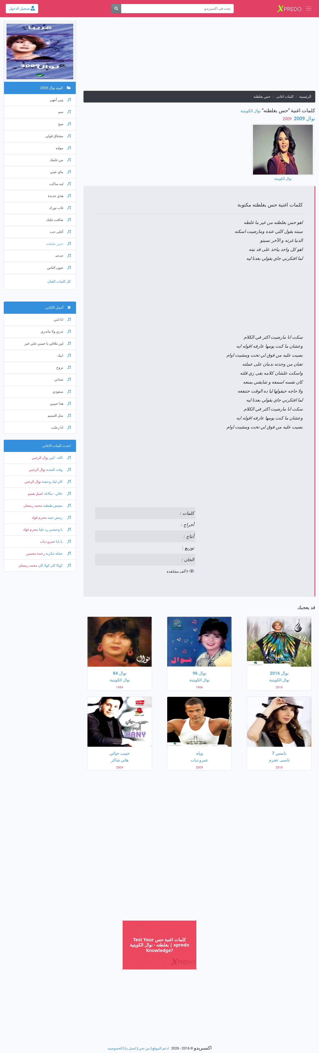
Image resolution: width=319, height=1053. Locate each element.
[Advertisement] (199, 56)
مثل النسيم (59, 416)
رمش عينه (59, 518)
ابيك (64, 355)
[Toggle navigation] (308, 8)
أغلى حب (60, 232)
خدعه (63, 256)
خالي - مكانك (57, 494)
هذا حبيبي (60, 404)
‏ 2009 (288, 118)
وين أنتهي (60, 100)
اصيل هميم (35, 494)
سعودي (62, 392)
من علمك (60, 160)
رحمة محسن (35, 553)
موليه (63, 148)
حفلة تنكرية (58, 553)
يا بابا (63, 541)
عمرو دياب (47, 541)
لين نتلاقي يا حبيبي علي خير (47, 343)
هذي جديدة (59, 196)
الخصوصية (115, 1048)
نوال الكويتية (250, 110)
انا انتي (62, 319)
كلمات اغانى (285, 97)
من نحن (144, 1048)
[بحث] (116, 8)
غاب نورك (60, 208)
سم (64, 112)
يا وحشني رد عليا (54, 529)
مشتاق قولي (58, 136)
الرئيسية (305, 97)
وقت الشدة (58, 470)
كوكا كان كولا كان (54, 565)
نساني (62, 379)
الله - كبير (59, 458)
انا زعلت (61, 427)
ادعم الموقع (160, 1048)
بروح (63, 367)
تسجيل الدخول (22, 8)
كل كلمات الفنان (59, 281)
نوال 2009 (304, 118)
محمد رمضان (32, 506)
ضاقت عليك (58, 220)
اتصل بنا (130, 1048)
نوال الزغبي (40, 458)
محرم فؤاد (39, 518)
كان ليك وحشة (56, 482)
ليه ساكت (60, 184)
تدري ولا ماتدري (56, 331)
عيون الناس (59, 268)
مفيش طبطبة (56, 506)
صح (64, 124)
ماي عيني (60, 172)
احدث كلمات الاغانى (56, 446)
